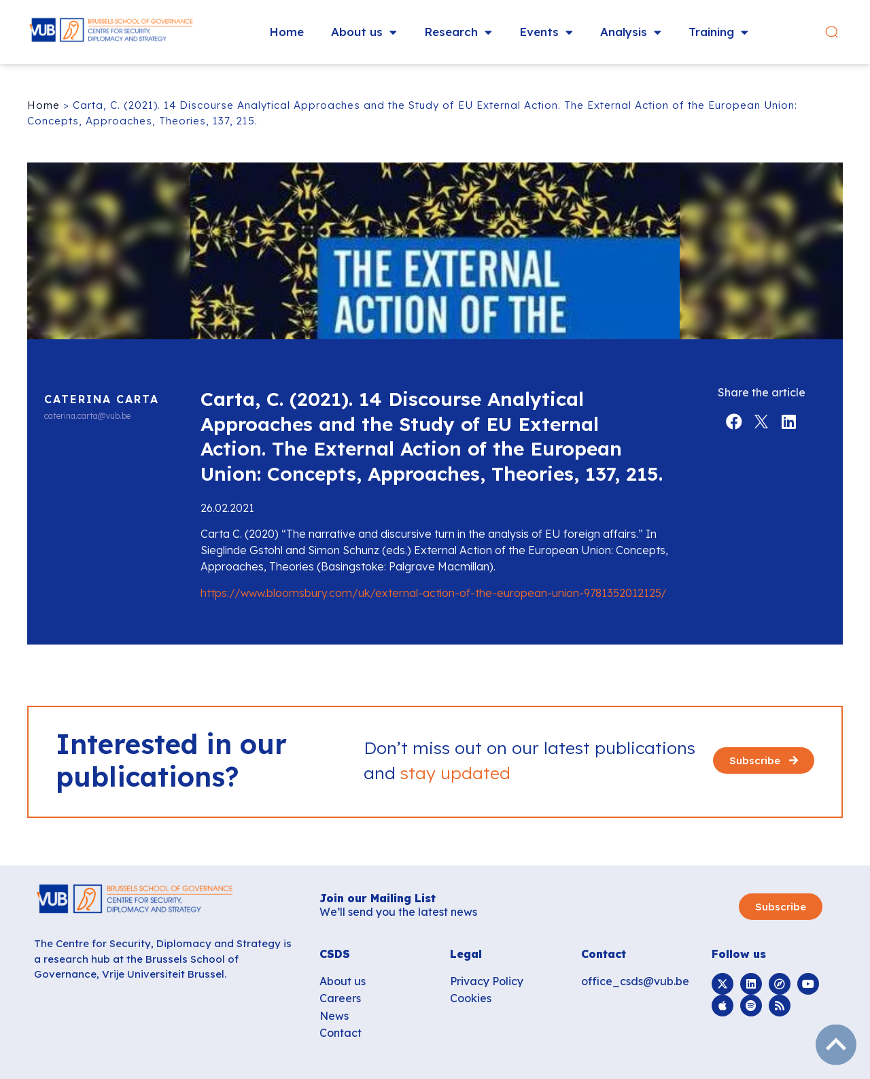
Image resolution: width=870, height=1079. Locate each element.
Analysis (630, 32)
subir (836, 1045)
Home (286, 31)
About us (364, 32)
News (334, 1016)
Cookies (470, 998)
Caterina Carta (101, 399)
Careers (340, 998)
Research (458, 32)
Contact (340, 1033)
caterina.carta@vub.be (87, 416)
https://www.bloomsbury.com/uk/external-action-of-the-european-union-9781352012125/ (434, 593)
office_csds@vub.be (635, 981)
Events (546, 32)
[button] (831, 32)
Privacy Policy (486, 981)
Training (718, 32)
